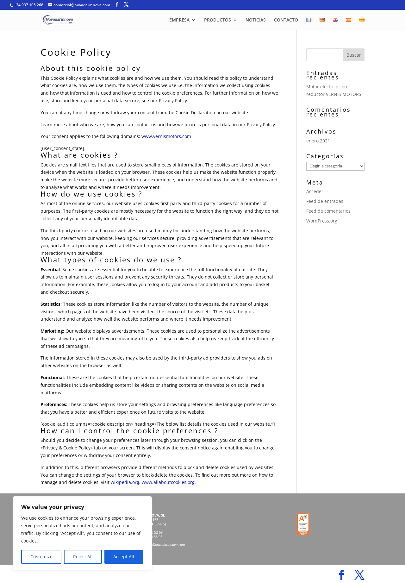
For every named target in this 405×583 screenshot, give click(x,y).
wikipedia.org (125, 482)
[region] (82, 533)
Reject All (83, 557)
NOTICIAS (256, 20)
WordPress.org (321, 221)
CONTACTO (286, 20)
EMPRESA (179, 20)
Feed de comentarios (328, 211)
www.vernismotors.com (166, 136)
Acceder (314, 191)
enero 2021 (318, 141)
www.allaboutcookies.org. (169, 482)
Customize (41, 557)
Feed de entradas (324, 201)
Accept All (123, 557)
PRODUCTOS (217, 20)
